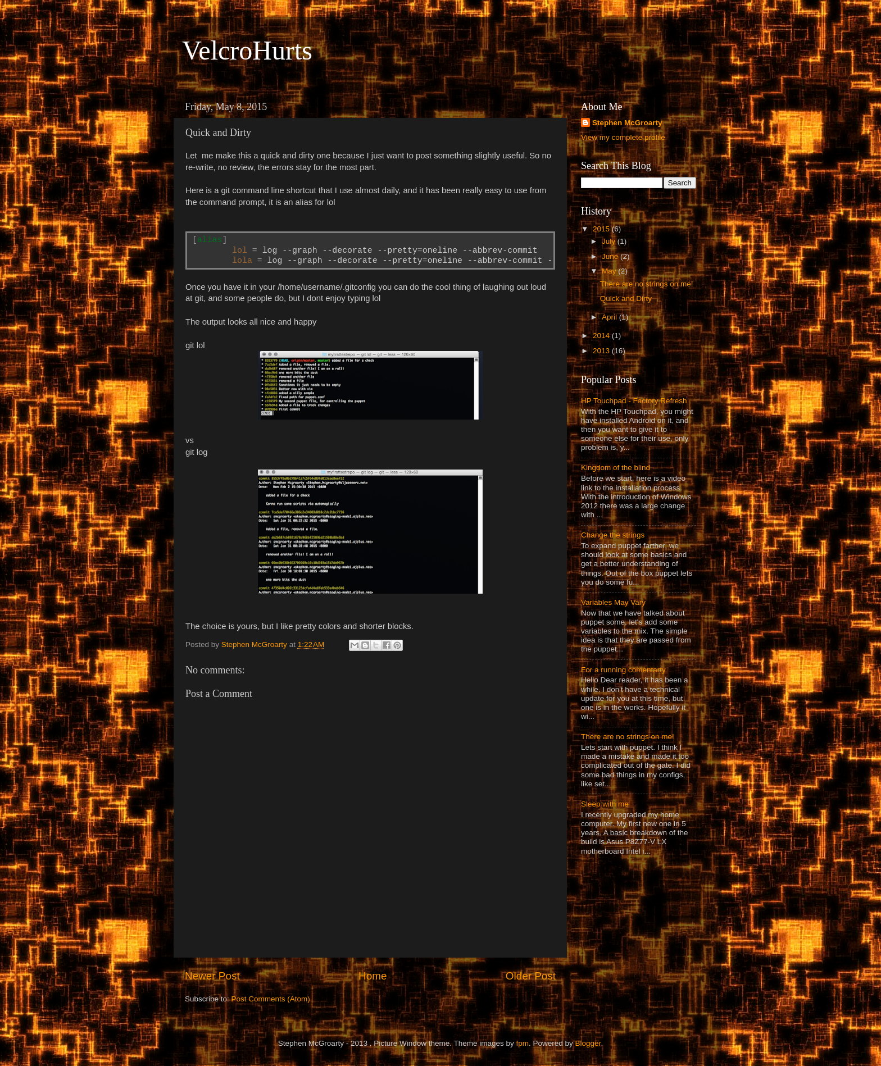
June (611, 256)
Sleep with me (605, 804)
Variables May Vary (613, 602)
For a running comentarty (623, 670)
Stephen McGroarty (627, 123)
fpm (522, 1043)
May (610, 271)
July (609, 241)
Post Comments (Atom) (270, 999)
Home (372, 976)
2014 (602, 335)
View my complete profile (623, 137)
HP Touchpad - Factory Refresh (634, 401)
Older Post (531, 976)
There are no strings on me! (646, 284)
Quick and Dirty (626, 298)
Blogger (588, 1043)
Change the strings (612, 535)
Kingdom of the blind (615, 467)
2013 (602, 351)
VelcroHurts (247, 50)
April (610, 317)
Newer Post (212, 976)
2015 (602, 229)
